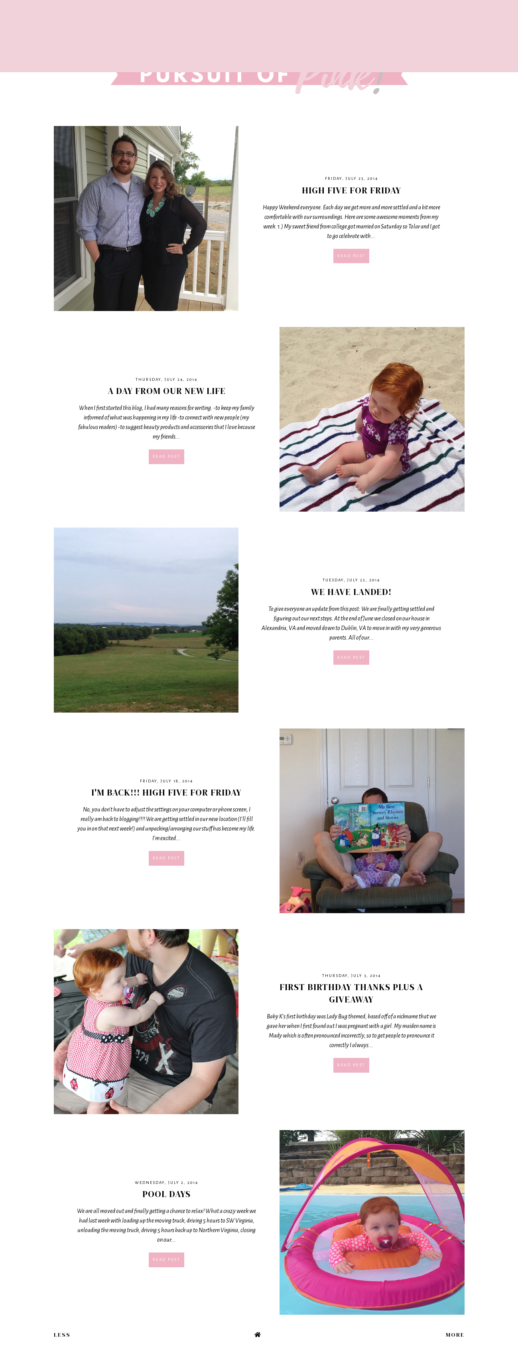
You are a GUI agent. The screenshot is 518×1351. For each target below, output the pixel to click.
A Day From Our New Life (167, 391)
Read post (351, 256)
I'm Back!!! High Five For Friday (166, 792)
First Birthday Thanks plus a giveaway (351, 993)
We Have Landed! (351, 592)
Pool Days (166, 1194)
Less (62, 1335)
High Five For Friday (351, 190)
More (455, 1335)
